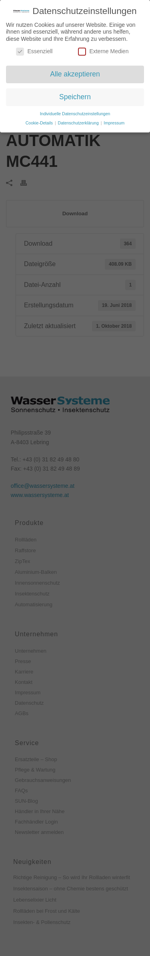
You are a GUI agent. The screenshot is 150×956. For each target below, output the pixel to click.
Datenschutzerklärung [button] (79, 120)
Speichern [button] (75, 95)
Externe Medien (103, 50)
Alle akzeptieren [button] (75, 72)
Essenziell (34, 50)
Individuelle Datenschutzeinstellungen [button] (75, 111)
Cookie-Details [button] (40, 120)
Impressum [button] (114, 120)
